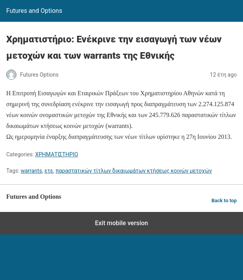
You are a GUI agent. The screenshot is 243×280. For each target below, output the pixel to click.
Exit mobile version (121, 223)
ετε (48, 171)
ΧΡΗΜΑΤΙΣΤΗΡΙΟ (56, 154)
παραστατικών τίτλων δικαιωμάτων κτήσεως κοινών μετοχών (134, 171)
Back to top (224, 200)
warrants (31, 171)
